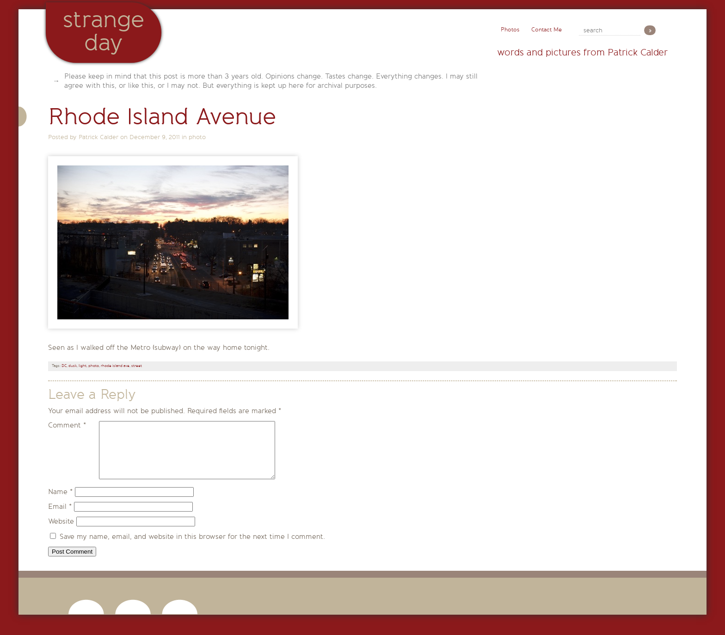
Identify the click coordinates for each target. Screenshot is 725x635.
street (136, 366)
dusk (72, 366)
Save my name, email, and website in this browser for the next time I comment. (192, 547)
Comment (67, 425)
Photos (510, 29)
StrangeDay (103, 31)
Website (61, 532)
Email (60, 517)
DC (64, 366)
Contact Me (546, 29)
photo (197, 137)
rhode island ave (115, 366)
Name (60, 503)
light (82, 366)
